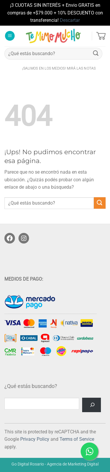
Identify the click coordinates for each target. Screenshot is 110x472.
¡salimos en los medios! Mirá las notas (59, 68)
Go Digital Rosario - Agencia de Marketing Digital (55, 464)
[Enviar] (96, 53)
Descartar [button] (70, 20)
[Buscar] (91, 405)
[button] (10, 36)
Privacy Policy (34, 439)
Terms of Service (77, 439)
